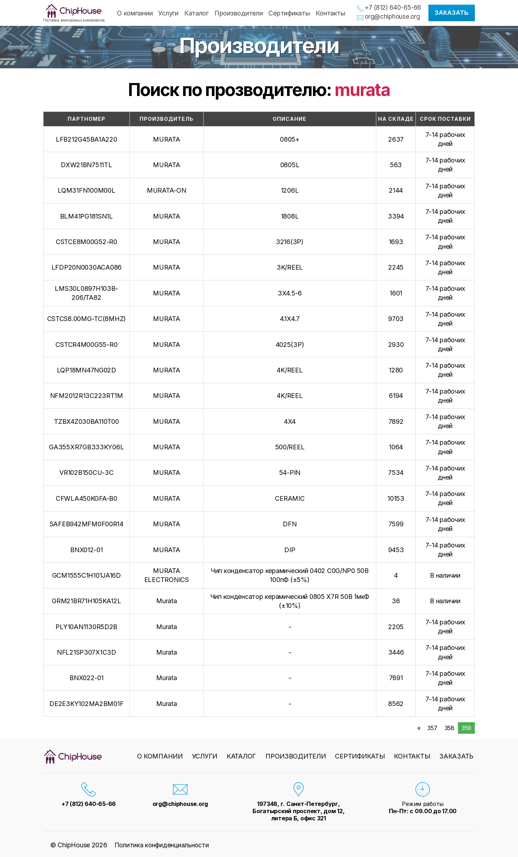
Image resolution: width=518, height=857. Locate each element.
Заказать (452, 12)
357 (432, 728)
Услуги (168, 13)
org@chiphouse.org (392, 16)
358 (449, 728)
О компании (135, 13)
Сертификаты (289, 13)
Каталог (196, 13)
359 (466, 728)
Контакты (330, 13)
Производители (238, 13)
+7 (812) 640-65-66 (393, 7)
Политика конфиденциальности (162, 845)
